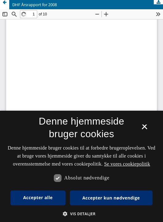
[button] (81, 214)
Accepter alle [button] (38, 197)
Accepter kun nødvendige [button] (111, 198)
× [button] (144, 129)
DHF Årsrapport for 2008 (34, 4)
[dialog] (81, 166)
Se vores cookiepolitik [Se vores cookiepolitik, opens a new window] (127, 163)
